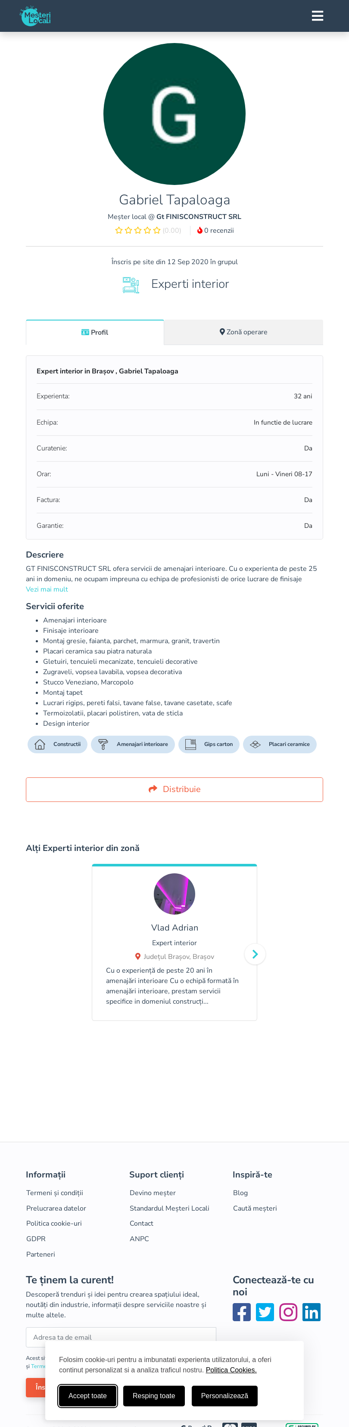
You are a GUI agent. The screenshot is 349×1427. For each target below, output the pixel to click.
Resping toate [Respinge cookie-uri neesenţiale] (154, 1395)
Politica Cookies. (231, 1370)
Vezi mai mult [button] (47, 589)
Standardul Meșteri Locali (169, 1208)
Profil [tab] (94, 332)
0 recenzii (215, 230)
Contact (141, 1223)
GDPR (36, 1239)
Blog (240, 1193)
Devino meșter (153, 1193)
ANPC (139, 1239)
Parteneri (40, 1254)
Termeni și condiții (54, 1193)
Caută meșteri (255, 1208)
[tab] (95, 332)
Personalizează (224, 1395)
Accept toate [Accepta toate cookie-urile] (88, 1395)
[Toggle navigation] (317, 16)
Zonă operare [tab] (244, 332)
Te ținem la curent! (70, 1280)
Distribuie (175, 789)
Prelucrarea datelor (56, 1208)
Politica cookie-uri (54, 1223)
